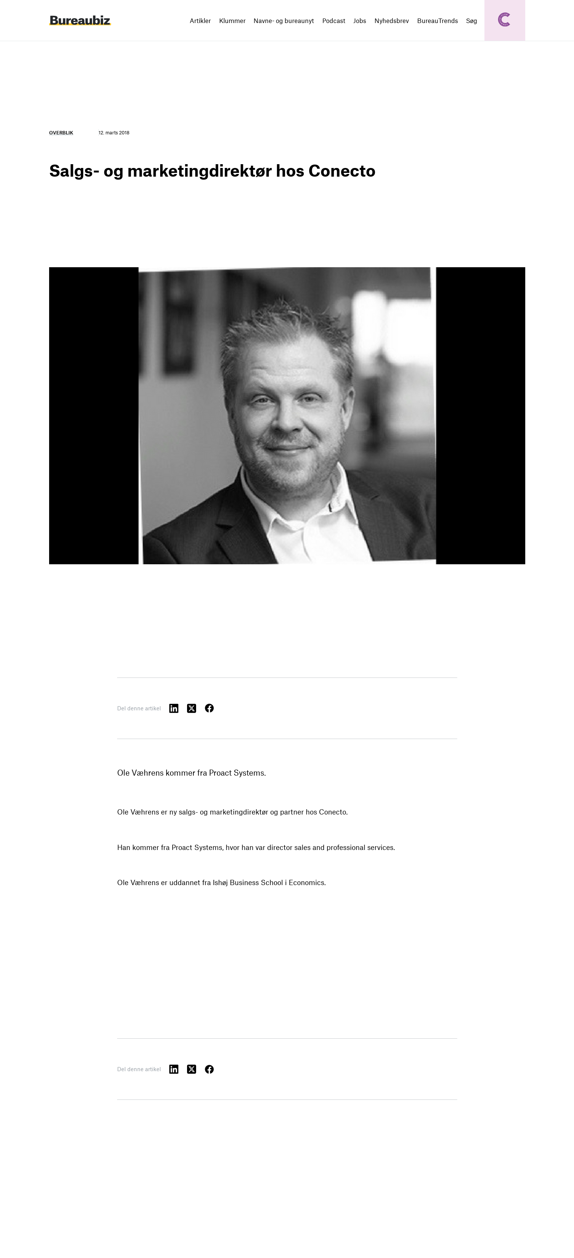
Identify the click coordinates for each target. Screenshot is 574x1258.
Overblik (61, 132)
